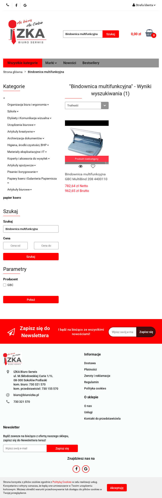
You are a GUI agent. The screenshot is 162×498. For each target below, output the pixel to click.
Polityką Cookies (62, 482)
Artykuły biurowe (19, 189)
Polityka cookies (95, 388)
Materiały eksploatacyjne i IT (27, 151)
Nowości (69, 63)
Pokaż (31, 299)
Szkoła (13, 111)
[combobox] (87, 105)
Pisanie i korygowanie (22, 171)
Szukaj (30, 256)
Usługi (88, 412)
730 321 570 (22, 401)
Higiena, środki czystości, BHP (28, 145)
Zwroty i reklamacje (97, 375)
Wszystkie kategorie (22, 63)
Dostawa (90, 363)
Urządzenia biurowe (21, 124)
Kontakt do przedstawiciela (102, 418)
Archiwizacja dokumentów (25, 138)
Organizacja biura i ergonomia (28, 104)
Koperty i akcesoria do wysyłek (28, 158)
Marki (51, 63)
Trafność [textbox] (72, 105)
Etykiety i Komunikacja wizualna (29, 118)
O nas (88, 406)
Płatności (90, 369)
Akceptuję (117, 487)
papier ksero (12, 198)
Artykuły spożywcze (21, 165)
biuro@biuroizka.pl (26, 395)
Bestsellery (90, 63)
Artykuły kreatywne (21, 131)
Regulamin (91, 382)
